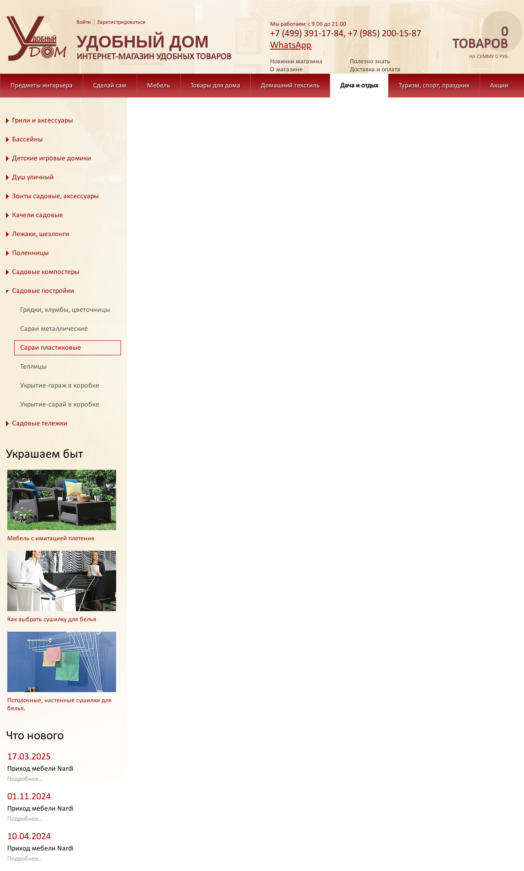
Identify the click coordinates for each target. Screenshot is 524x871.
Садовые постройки (43, 291)
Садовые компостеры (45, 272)
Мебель (158, 85)
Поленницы (30, 253)
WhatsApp (291, 45)
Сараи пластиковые (50, 348)
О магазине (286, 69)
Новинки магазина (296, 61)
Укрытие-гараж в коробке (59, 386)
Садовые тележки (39, 423)
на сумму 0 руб (477, 43)
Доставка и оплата (375, 69)
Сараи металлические (54, 329)
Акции (499, 85)
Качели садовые (37, 215)
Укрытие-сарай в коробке (59, 405)
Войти (84, 22)
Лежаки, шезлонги (40, 234)
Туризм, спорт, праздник (434, 85)
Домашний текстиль (290, 85)
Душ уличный (33, 177)
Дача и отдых (359, 85)
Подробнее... (25, 779)
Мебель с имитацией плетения (50, 538)
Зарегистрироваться (121, 22)
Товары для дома (215, 85)
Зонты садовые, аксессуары (55, 196)
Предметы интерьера (41, 85)
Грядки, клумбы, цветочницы (65, 310)
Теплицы (33, 367)
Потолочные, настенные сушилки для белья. (59, 704)
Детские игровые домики (51, 158)
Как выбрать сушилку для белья (51, 619)
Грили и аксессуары (42, 120)
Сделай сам (110, 85)
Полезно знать (370, 61)
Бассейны (27, 139)
